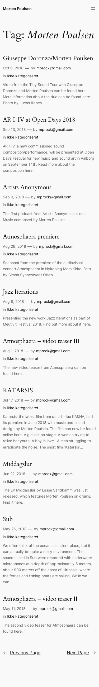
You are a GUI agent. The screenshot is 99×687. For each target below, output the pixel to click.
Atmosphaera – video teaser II (40, 599)
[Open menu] (93, 9)
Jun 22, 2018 (14, 473)
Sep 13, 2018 (14, 129)
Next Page (81, 652)
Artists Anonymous (27, 187)
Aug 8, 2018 (13, 301)
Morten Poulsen (17, 8)
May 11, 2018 (14, 608)
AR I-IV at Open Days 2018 (39, 119)
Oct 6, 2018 (13, 68)
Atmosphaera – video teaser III (41, 341)
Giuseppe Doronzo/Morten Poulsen (48, 58)
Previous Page (21, 652)
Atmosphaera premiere (31, 236)
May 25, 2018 (15, 529)
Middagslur (17, 464)
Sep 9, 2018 (13, 197)
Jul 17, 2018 (13, 400)
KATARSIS (18, 390)
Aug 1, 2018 (13, 351)
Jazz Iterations (20, 291)
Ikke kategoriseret (22, 76)
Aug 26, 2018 (14, 246)
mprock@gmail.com (53, 68)
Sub (8, 519)
